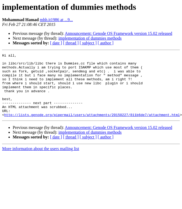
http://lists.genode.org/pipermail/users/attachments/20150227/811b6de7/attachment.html (92, 127)
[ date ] (56, 43)
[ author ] (106, 43)
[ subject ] (88, 43)
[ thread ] (71, 43)
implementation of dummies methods (90, 38)
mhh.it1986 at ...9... (56, 19)
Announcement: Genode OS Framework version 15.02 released (118, 33)
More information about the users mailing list (40, 161)
